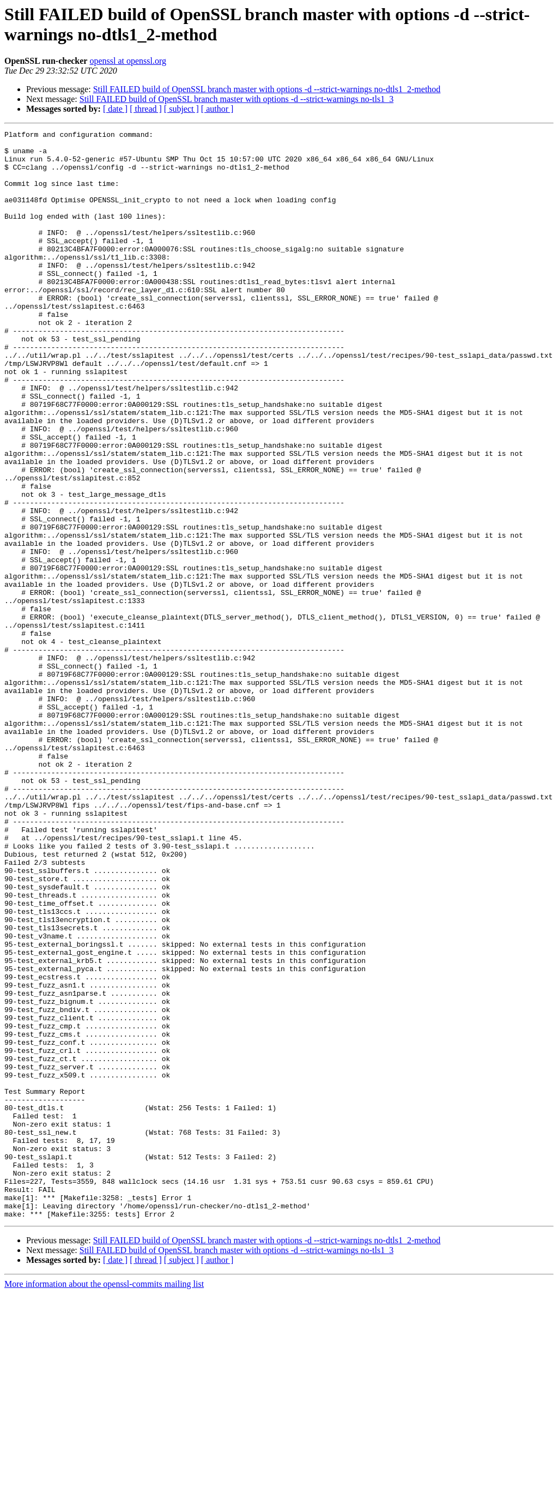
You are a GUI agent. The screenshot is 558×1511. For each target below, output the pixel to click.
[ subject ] (181, 108)
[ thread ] (146, 108)
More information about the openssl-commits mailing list (104, 1501)
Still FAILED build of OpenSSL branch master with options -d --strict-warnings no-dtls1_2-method (267, 89)
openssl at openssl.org (127, 60)
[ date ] (115, 108)
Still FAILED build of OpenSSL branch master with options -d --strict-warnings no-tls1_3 (236, 99)
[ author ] (217, 108)
